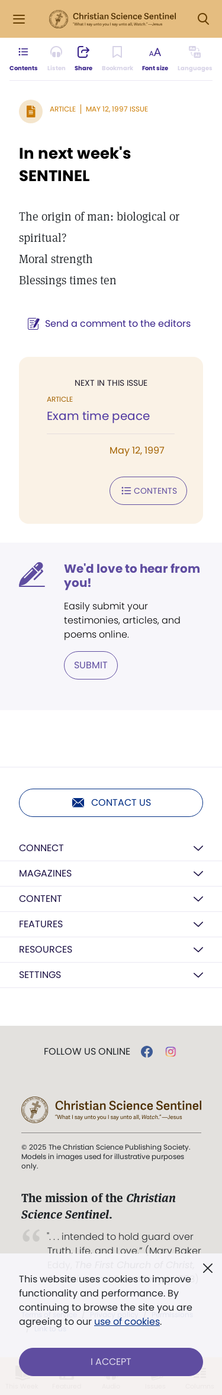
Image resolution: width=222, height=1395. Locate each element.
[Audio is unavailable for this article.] (56, 59)
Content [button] (40, 898)
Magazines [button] (45, 873)
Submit (91, 665)
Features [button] (41, 924)
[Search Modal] (203, 19)
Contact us (111, 803)
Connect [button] (41, 848)
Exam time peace (98, 416)
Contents (148, 491)
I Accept (111, 1361)
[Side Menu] (19, 19)
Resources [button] (45, 949)
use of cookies (127, 1321)
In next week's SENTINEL (75, 164)
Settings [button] (40, 975)
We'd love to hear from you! (132, 576)
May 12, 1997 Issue (117, 109)
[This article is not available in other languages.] (195, 59)
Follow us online (87, 1051)
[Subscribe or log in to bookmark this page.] (117, 59)
